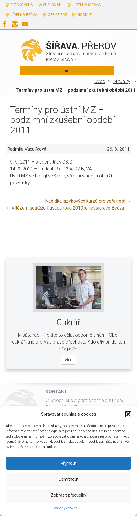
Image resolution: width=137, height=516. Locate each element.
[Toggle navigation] (67, 70)
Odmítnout (68, 479)
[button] (128, 414)
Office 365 (57, 14)
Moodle (84, 14)
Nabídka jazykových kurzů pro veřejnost (88, 201)
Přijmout (68, 463)
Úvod (99, 81)
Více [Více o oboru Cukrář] (68, 359)
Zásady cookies (66, 508)
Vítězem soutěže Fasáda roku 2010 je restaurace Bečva (65, 208)
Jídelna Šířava (87, 5)
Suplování (53, 5)
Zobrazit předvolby (68, 495)
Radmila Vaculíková (26, 149)
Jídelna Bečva (24, 14)
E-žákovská (22, 5)
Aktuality (121, 81)
